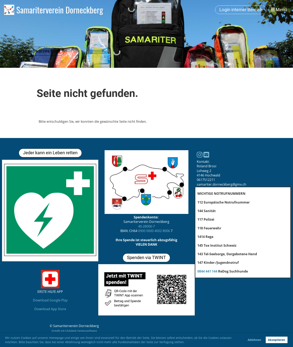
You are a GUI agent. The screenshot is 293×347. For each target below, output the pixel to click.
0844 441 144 (207, 271)
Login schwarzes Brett (38, 51)
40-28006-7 (146, 226)
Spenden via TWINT (146, 257)
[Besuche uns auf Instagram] (199, 154)
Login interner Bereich (240, 9)
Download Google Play (50, 300)
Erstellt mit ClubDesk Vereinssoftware (74, 331)
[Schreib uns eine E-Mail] (206, 154)
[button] (186, 342)
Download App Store (50, 309)
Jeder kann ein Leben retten (50, 152)
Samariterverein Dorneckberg (59, 9)
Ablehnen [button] (254, 340)
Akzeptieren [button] (276, 340)
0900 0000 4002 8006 (154, 231)
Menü (279, 9)
